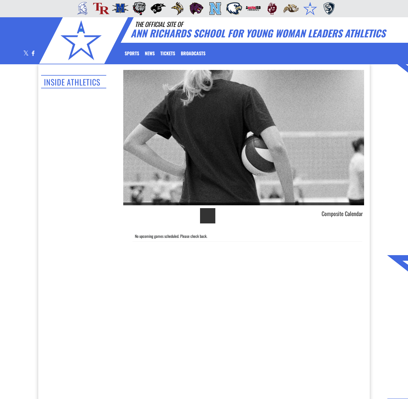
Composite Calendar (342, 213)
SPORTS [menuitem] (132, 53)
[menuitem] (80, 8)
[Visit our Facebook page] (33, 54)
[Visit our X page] (26, 54)
